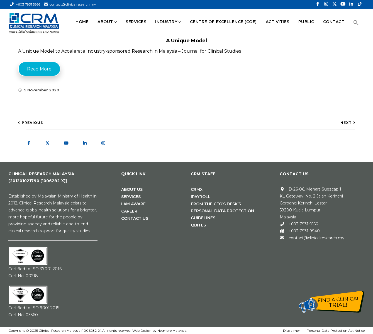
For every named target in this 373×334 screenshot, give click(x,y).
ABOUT (105, 21)
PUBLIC (306, 21)
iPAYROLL (201, 196)
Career (129, 211)
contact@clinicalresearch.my (73, 4)
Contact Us (134, 218)
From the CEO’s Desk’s (216, 203)
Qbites (198, 225)
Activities (277, 21)
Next (346, 123)
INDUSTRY (166, 21)
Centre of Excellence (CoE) (223, 21)
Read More (39, 69)
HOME (82, 21)
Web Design (142, 330)
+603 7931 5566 (28, 4)
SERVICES (136, 21)
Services (131, 196)
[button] (356, 22)
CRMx (197, 189)
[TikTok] (359, 4)
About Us (132, 189)
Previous (32, 123)
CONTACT (334, 21)
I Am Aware (133, 203)
